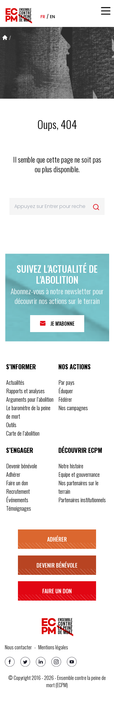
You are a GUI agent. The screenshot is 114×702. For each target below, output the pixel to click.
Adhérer (13, 474)
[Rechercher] (96, 207)
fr (42, 17)
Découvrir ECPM (80, 450)
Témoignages (18, 508)
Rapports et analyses (25, 391)
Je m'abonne (62, 323)
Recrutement (18, 491)
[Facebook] (10, 662)
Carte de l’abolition (23, 433)
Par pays (66, 382)
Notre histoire (70, 466)
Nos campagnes (73, 408)
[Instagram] (56, 662)
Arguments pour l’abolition (30, 399)
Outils (11, 425)
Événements (17, 500)
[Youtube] (72, 662)
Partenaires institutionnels (82, 500)
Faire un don (17, 483)
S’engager (19, 450)
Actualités (15, 382)
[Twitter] (25, 662)
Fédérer (65, 399)
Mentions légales (53, 647)
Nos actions (74, 366)
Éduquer (65, 391)
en (52, 17)
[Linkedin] (41, 662)
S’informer (21, 366)
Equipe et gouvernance (79, 474)
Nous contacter (18, 647)
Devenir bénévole (21, 466)
